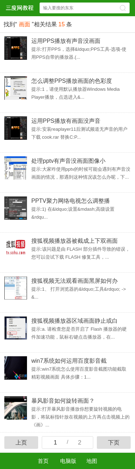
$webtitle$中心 (19, 7)
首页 (43, 461)
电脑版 (68, 461)
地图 (91, 461)
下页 (114, 442)
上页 (21, 442)
